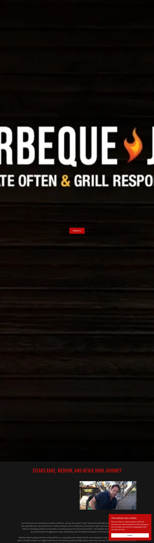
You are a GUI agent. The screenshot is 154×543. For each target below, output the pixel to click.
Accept (130, 535)
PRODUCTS (77, 231)
